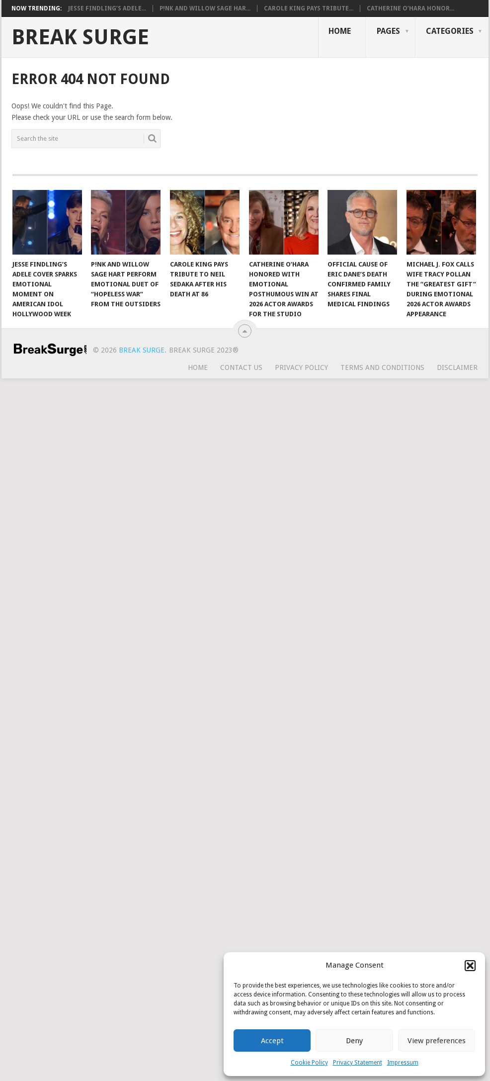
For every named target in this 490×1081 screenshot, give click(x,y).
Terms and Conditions (382, 367)
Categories (450, 31)
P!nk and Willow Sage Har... (205, 8)
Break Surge (80, 37)
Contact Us (241, 367)
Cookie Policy (309, 1062)
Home (339, 31)
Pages (388, 31)
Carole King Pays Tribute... (308, 8)
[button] (470, 966)
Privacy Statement (357, 1062)
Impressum (402, 1062)
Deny (354, 1040)
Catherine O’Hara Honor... (410, 8)
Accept (272, 1040)
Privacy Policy (301, 367)
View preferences (437, 1040)
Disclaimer (457, 367)
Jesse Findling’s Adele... (107, 8)
